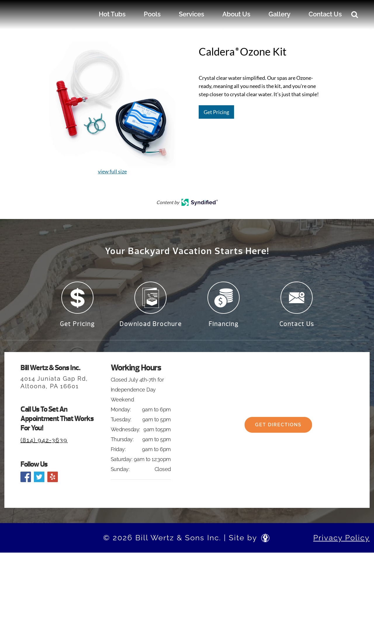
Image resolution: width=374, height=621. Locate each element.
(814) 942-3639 (43, 443)
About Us (236, 14)
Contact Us (325, 14)
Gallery (279, 14)
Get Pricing (216, 112)
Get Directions (278, 433)
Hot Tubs (112, 14)
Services (191, 14)
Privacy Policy (341, 541)
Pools (152, 14)
